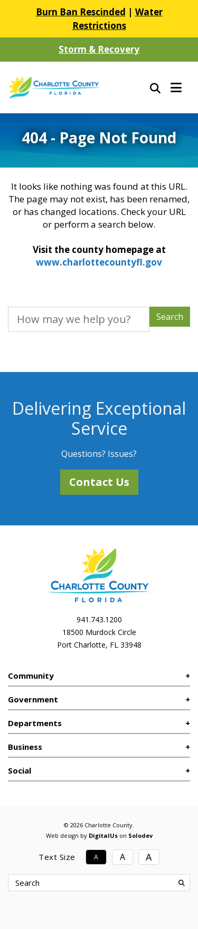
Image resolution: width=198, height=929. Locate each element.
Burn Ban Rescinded (81, 12)
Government (33, 699)
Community (31, 675)
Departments (35, 723)
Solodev (140, 835)
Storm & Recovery (99, 49)
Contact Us (99, 482)
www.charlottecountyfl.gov (99, 262)
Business (25, 746)
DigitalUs (103, 835)
